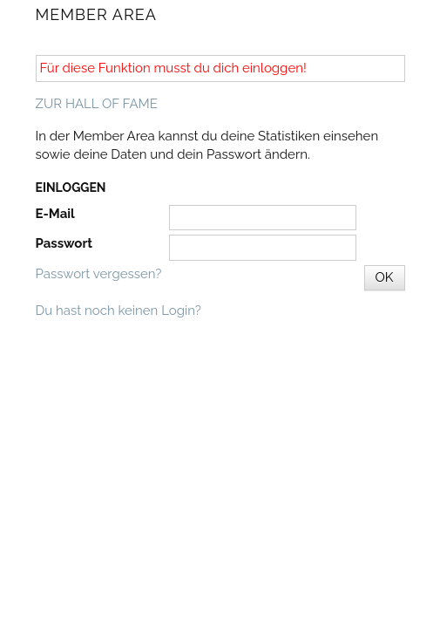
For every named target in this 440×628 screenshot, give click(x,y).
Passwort (64, 243)
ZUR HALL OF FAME (97, 104)
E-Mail (55, 214)
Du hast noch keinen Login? (118, 310)
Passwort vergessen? (99, 274)
